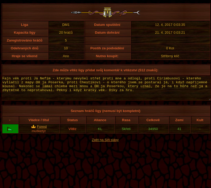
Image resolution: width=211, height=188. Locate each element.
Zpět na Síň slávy (105, 144)
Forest (42, 131)
